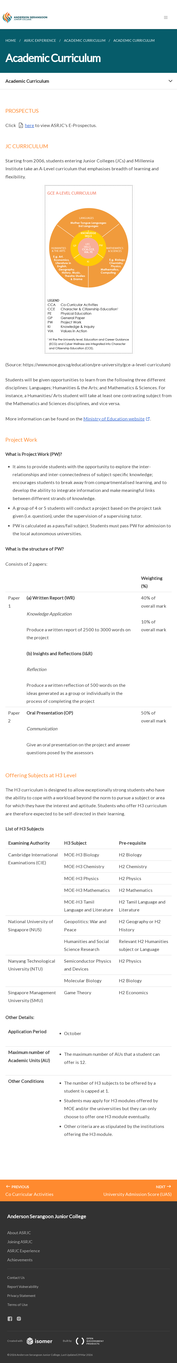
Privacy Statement (21, 1295)
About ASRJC (19, 1232)
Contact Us (16, 1277)
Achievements (20, 1259)
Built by (87, 1340)
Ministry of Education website (114, 418)
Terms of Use (17, 1304)
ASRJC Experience (23, 1250)
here (29, 125)
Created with (33, 1340)
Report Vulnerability (22, 1286)
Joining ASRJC (19, 1241)
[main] (88, 615)
